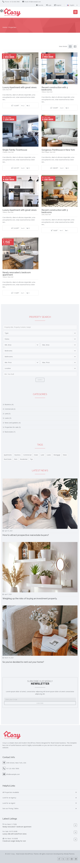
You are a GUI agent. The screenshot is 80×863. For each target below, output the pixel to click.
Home (4, 27)
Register (57, 5)
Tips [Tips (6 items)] (31, 459)
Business (8, 404)
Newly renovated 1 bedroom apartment (16, 273)
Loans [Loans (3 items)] (49, 455)
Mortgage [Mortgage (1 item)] (57, 455)
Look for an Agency (9, 798)
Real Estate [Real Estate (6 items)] (7, 459)
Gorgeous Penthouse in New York (58, 150)
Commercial (9, 409)
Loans (7, 418)
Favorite (39, 5)
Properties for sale (11, 427)
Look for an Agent (8, 803)
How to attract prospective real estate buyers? (25, 535)
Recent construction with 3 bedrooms (55, 88)
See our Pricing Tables (10, 808)
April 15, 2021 (8, 531)
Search (40, 380)
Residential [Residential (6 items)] (23, 459)
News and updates (11, 423)
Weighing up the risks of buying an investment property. (29, 598)
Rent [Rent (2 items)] (15, 459)
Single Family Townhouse (14, 150)
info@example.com (35, 2)
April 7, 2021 (8, 594)
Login (48, 5)
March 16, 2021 (9, 658)
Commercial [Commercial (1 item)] (27, 455)
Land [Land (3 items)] (42, 455)
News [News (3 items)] (65, 455)
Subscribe (39, 703)
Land (6, 413)
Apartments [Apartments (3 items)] (8, 455)
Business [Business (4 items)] (17, 455)
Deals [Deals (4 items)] (36, 455)
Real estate (9, 432)
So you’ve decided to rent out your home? (23, 662)
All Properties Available (10, 792)
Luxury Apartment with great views (19, 87)
